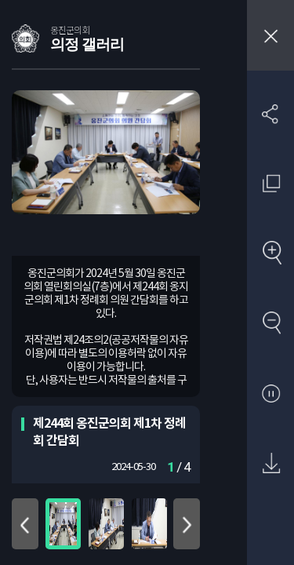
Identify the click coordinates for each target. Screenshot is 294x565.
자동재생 (271, 394)
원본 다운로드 (271, 464)
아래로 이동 (186, 523)
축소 (271, 323)
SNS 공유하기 (271, 113)
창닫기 (270, 35)
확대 (271, 254)
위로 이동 (25, 523)
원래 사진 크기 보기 (271, 183)
